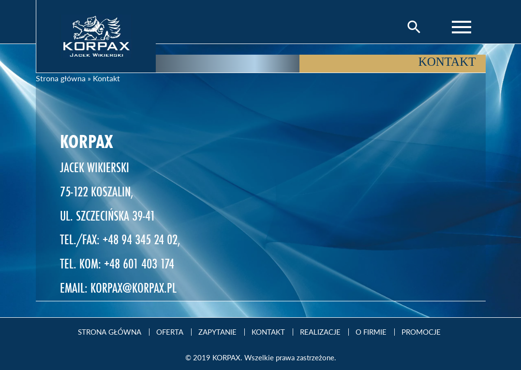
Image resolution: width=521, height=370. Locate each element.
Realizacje (320, 332)
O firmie (371, 332)
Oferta (169, 332)
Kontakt (268, 332)
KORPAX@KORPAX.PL (133, 287)
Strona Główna (109, 332)
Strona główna (61, 78)
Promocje (421, 332)
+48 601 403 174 (139, 263)
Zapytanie (217, 332)
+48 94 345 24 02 (140, 239)
